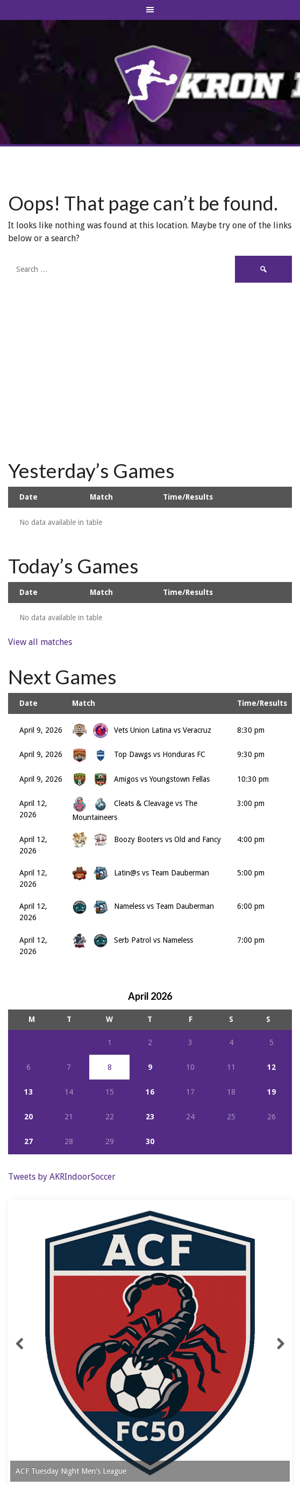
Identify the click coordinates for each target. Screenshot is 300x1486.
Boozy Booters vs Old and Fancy (146, 839)
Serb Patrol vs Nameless (132, 940)
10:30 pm (253, 779)
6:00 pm (251, 906)
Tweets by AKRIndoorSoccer (62, 1177)
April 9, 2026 (40, 730)
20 (28, 1116)
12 (271, 1067)
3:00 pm (251, 803)
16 (150, 1092)
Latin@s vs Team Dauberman (140, 872)
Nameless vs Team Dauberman (143, 906)
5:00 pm (251, 872)
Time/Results (188, 497)
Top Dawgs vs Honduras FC (138, 754)
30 (150, 1141)
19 (271, 1092)
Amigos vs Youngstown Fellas (141, 779)
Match (101, 497)
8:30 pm (251, 730)
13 (28, 1092)
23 (150, 1116)
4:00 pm (251, 839)
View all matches (40, 642)
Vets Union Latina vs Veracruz (141, 730)
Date (28, 497)
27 (28, 1141)
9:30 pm (251, 754)
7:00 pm (251, 940)
